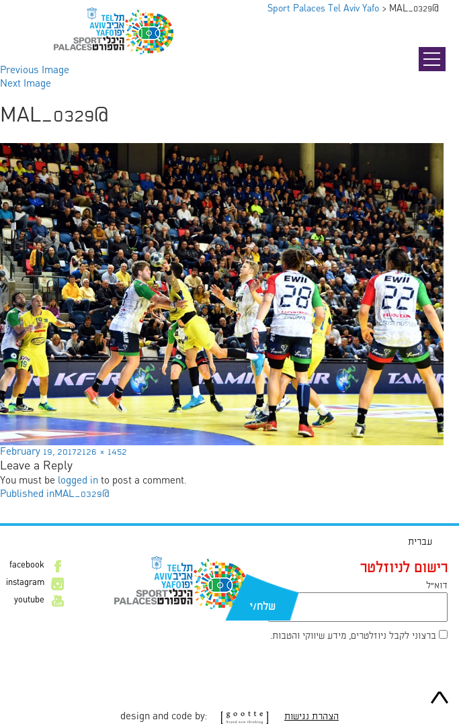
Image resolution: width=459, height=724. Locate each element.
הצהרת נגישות (311, 716)
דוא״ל (437, 585)
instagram (25, 583)
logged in (78, 481)
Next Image (25, 84)
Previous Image (34, 70)
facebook (26, 565)
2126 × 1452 (102, 452)
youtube (29, 600)
